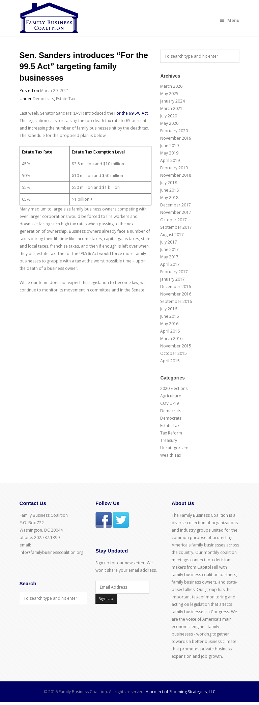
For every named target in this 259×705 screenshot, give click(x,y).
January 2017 (172, 279)
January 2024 (172, 101)
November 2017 (175, 212)
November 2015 (175, 346)
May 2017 (169, 257)
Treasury (168, 440)
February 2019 (174, 168)
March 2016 (171, 338)
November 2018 (175, 175)
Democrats (43, 99)
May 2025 (169, 93)
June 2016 (169, 316)
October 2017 (173, 220)
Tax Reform (171, 433)
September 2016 (176, 301)
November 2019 (175, 138)
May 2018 (169, 197)
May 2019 (169, 153)
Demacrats (170, 411)
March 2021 (171, 108)
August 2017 (172, 234)
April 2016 (170, 331)
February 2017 (174, 272)
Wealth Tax (170, 455)
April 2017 (170, 264)
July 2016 (168, 309)
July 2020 (168, 116)
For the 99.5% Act (131, 113)
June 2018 (169, 190)
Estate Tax (65, 99)
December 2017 (175, 205)
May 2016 (169, 324)
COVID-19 (169, 403)
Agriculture (170, 396)
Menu (229, 20)
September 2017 (176, 227)
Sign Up (106, 598)
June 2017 (169, 249)
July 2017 (168, 242)
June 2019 (169, 145)
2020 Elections (174, 388)
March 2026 (171, 86)
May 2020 (169, 123)
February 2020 (174, 131)
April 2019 (170, 160)
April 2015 (170, 361)
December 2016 (175, 286)
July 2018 (168, 183)
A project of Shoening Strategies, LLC (180, 692)
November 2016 (175, 294)
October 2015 (173, 353)
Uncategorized (174, 448)
